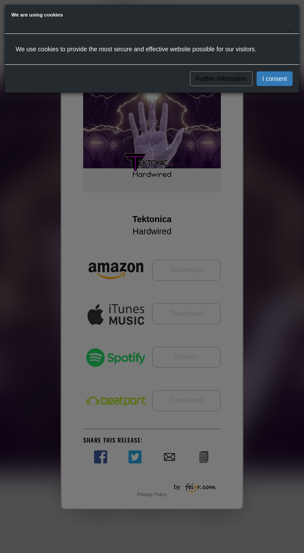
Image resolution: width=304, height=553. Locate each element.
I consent (274, 78)
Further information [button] (221, 78)
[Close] (290, 22)
